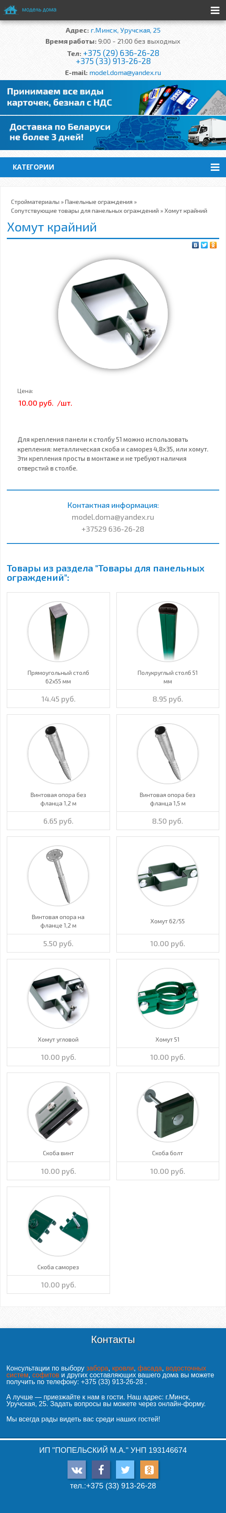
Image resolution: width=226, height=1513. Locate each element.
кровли (123, 1368)
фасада (150, 1368)
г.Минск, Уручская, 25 (125, 30)
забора (97, 1368)
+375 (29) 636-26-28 (121, 53)
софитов (45, 1375)
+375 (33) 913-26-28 (113, 61)
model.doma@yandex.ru (125, 72)
